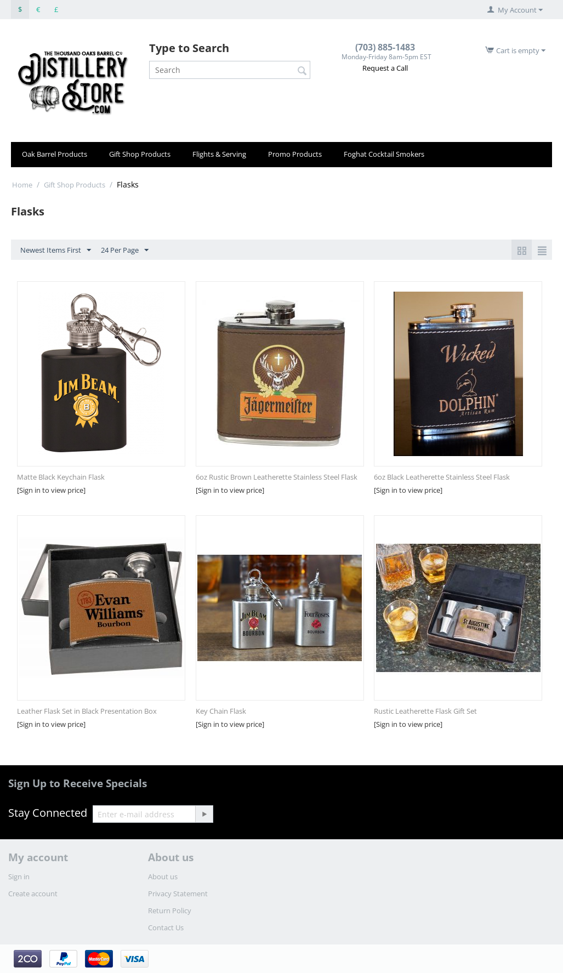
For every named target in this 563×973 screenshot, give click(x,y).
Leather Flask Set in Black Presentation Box (87, 711)
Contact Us (166, 927)
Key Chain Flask (221, 711)
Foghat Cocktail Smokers (384, 154)
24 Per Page (125, 250)
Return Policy (169, 910)
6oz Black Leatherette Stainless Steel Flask (442, 477)
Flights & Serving (219, 154)
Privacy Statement (178, 893)
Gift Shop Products (139, 154)
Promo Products (295, 154)
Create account (33, 893)
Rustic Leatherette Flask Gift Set (425, 711)
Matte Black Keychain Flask (61, 477)
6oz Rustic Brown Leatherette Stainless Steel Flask (276, 477)
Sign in (19, 876)
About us (163, 876)
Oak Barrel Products (54, 154)
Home (22, 185)
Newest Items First (55, 250)
